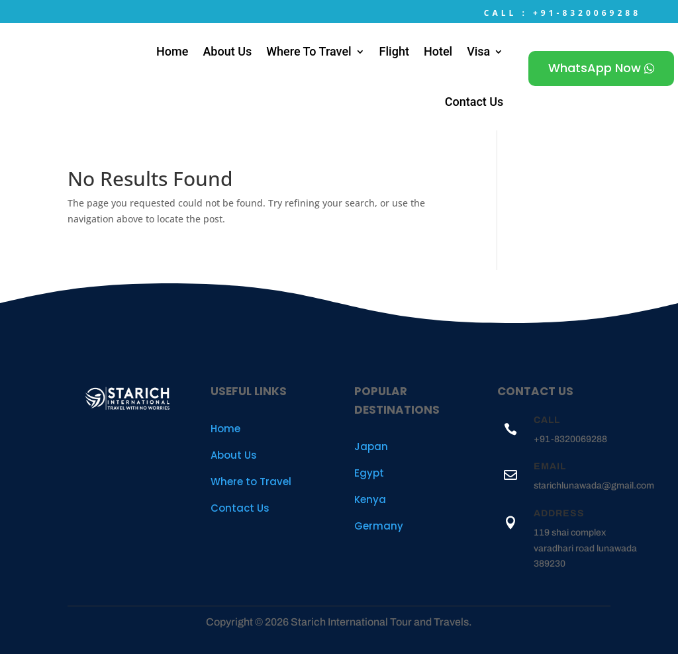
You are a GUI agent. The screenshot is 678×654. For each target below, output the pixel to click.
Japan (371, 446)
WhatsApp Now (594, 68)
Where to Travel (251, 482)
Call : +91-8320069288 (562, 13)
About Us (227, 51)
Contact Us (474, 102)
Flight (394, 51)
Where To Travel (308, 51)
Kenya (370, 499)
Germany (378, 526)
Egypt (369, 473)
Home (172, 51)
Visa (478, 51)
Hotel (438, 51)
